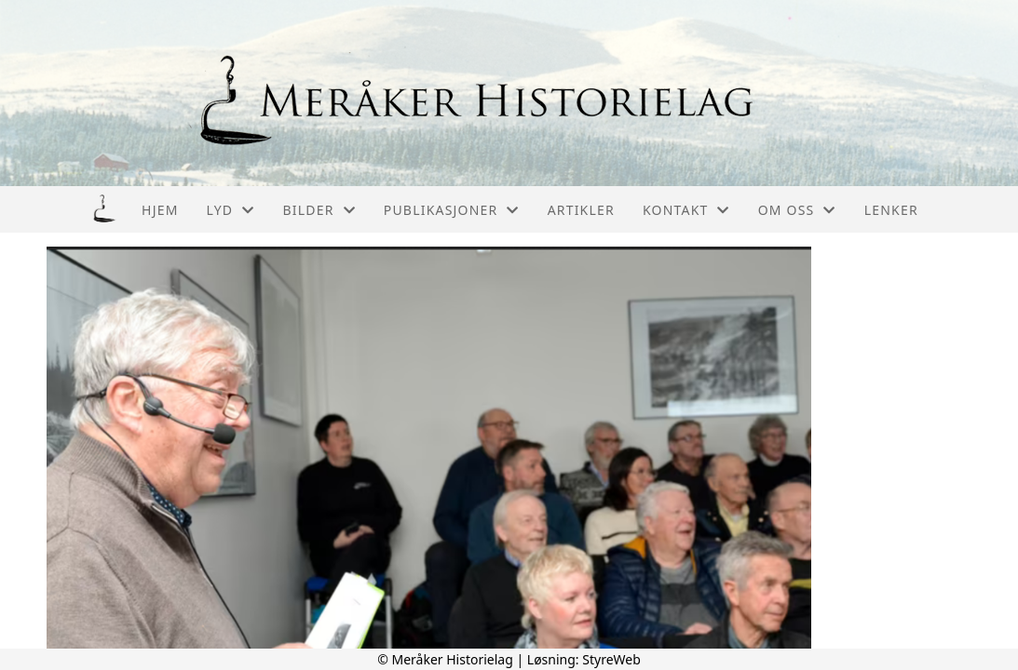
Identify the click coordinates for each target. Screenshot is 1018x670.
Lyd (231, 210)
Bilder (318, 210)
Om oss (797, 210)
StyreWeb (611, 659)
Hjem (160, 210)
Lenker (891, 210)
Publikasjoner (452, 210)
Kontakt (686, 210)
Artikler (581, 210)
